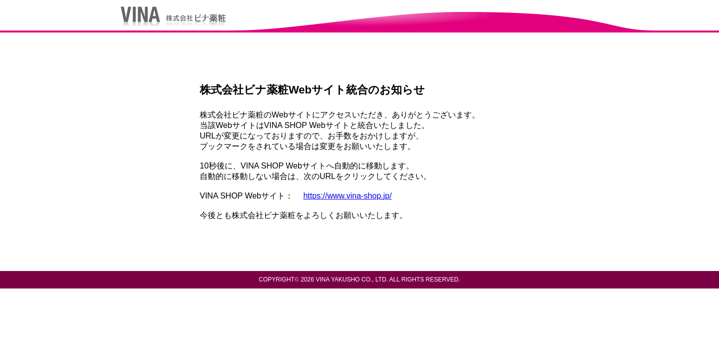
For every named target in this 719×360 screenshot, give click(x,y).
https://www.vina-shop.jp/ (347, 196)
